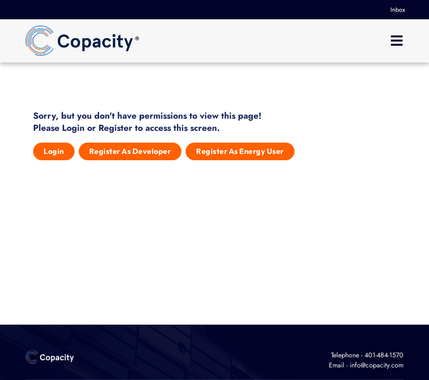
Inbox (397, 9)
